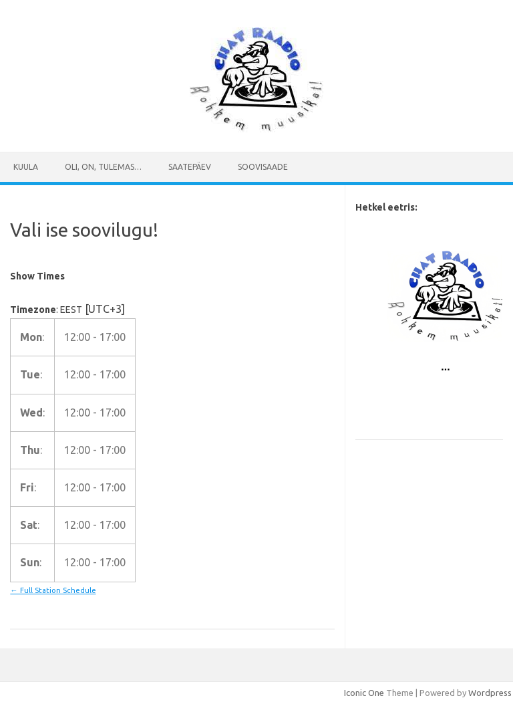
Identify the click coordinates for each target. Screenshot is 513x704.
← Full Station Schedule (53, 590)
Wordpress (490, 692)
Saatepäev (189, 166)
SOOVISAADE (263, 166)
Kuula (25, 166)
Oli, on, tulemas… (103, 166)
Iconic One (364, 692)
